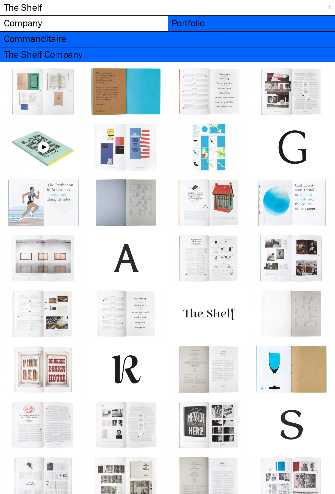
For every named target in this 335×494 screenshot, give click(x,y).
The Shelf (23, 7)
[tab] (84, 23)
